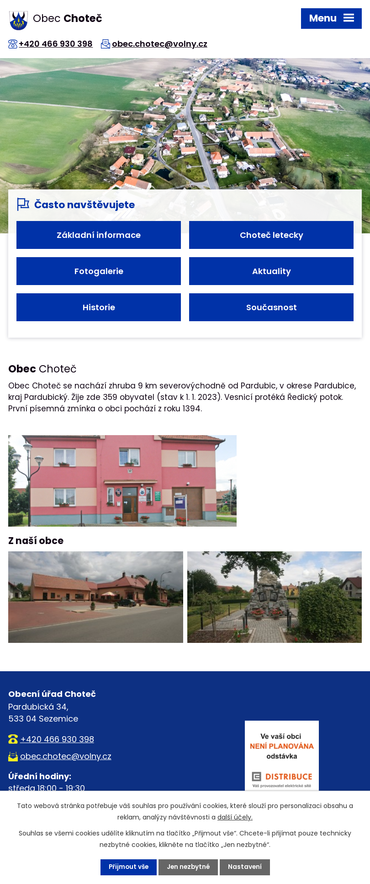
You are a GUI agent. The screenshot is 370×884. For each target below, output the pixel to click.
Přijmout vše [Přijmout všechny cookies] (127, 867)
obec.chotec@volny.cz (163, 43)
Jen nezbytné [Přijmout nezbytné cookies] (188, 867)
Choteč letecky (271, 235)
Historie (99, 307)
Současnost (271, 307)
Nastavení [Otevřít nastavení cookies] (246, 867)
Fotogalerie (98, 271)
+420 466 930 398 (58, 43)
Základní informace (99, 235)
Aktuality (271, 271)
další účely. (235, 817)
